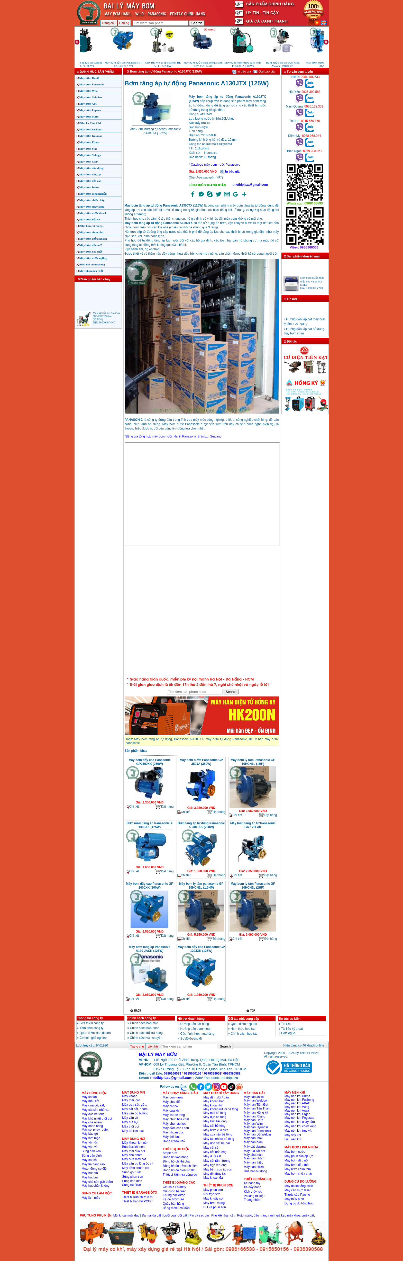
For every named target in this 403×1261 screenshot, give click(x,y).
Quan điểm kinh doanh (95, 1033)
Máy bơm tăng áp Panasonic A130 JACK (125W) (149, 949)
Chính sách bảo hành (144, 1028)
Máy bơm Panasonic (91, 84)
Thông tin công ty (90, 1018)
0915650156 (192, 1073)
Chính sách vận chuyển (146, 1038)
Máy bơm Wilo (88, 90)
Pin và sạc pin (199, 1215)
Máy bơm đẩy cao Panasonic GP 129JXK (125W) (201, 949)
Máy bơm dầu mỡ (90, 245)
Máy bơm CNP (88, 161)
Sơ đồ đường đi (191, 1038)
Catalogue (288, 1033)
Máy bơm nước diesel (92, 212)
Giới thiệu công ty (92, 1023)
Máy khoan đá (213, 1177)
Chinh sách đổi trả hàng (146, 1033)
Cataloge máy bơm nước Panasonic (215, 164)
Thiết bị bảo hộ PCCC (137, 1201)
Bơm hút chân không (92, 264)
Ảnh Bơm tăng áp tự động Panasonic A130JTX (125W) (155, 131)
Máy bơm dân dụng (91, 167)
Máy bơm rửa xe (89, 219)
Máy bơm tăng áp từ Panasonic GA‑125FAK (253, 825)
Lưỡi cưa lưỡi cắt (175, 1215)
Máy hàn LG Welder (257, 1134)
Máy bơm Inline (89, 187)
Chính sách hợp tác (244, 1033)
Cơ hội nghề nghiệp (93, 1038)
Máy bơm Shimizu (90, 97)
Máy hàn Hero (253, 1120)
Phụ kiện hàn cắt (222, 1215)
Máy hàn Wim (253, 1123)
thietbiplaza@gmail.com (250, 184)
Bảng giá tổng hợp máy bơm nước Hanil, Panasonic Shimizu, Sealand (174, 436)
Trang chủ (109, 23)
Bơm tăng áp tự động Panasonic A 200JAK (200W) (201, 825)
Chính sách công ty (141, 1018)
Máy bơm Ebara (89, 142)
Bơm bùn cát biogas (91, 225)
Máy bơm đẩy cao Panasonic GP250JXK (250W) (149, 762)
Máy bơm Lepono (90, 110)
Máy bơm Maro (89, 116)
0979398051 (212, 1073)
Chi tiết (132, 806)
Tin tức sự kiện (289, 1019)
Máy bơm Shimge (90, 155)
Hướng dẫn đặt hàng (194, 1024)
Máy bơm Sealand (90, 129)
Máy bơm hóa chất (91, 251)
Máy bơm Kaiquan (91, 135)
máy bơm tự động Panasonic (226, 739)
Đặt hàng (164, 806)
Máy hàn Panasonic (257, 1131)
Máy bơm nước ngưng (93, 258)
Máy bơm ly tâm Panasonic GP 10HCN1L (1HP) (253, 762)
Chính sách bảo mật (144, 1023)
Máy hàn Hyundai (256, 1127)
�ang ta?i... (202, 611)
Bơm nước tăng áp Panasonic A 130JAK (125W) (149, 825)
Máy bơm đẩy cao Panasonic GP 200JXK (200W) (149, 885)
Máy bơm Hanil (89, 77)
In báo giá (241, 71)
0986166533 (172, 1073)
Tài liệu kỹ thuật (292, 1029)
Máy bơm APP (88, 103)
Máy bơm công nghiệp (93, 193)
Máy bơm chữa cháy (91, 200)
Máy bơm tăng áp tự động (153, 739)
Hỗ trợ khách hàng (191, 1019)
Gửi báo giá (263, 71)
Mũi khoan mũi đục (126, 1215)
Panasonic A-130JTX (188, 739)
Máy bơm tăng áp (90, 174)
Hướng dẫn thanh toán (196, 1029)
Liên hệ (124, 23)
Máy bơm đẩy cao (90, 180)
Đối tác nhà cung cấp (243, 1019)
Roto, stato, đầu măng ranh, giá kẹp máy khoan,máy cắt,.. (276, 1215)
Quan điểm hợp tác (244, 1024)
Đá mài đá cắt (151, 1215)
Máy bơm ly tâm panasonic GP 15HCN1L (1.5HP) (201, 885)
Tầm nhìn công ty (91, 1028)
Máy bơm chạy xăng (91, 206)
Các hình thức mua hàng (197, 1033)
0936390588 (232, 1073)
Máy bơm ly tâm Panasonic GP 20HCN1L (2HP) (253, 885)
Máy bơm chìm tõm (91, 232)
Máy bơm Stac (88, 148)
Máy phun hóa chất (91, 270)
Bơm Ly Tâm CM (90, 122)
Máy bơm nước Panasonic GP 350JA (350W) (201, 762)
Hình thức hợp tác (243, 1029)
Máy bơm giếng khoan (93, 238)
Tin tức (285, 1024)
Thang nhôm (252, 1200)
